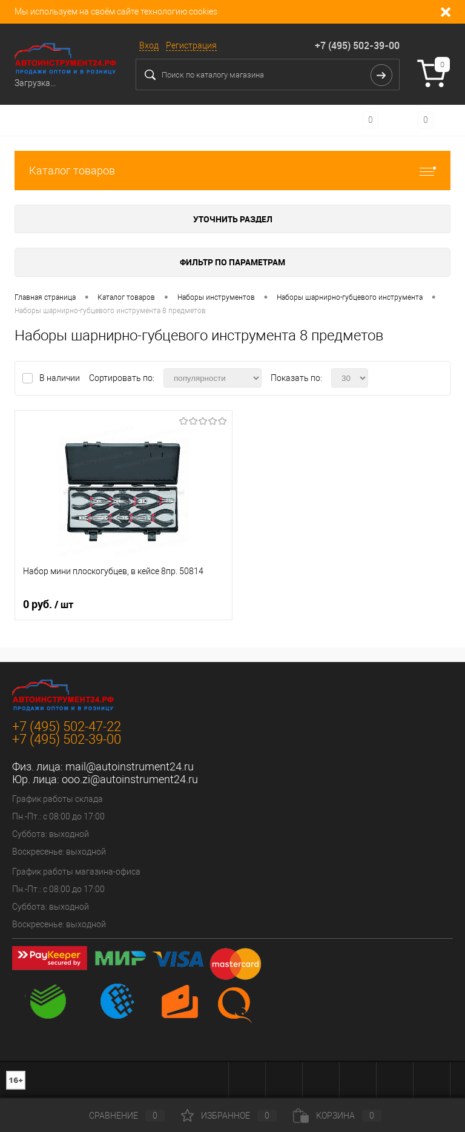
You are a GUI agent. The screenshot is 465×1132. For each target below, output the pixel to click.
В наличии (60, 378)
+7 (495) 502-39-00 (357, 45)
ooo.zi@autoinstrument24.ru (130, 779)
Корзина (337, 1115)
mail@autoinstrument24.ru (129, 766)
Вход (149, 45)
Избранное (229, 1115)
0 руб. (48, 604)
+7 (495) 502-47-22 (66, 726)
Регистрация (191, 45)
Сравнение (117, 1115)
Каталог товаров (232, 170)
